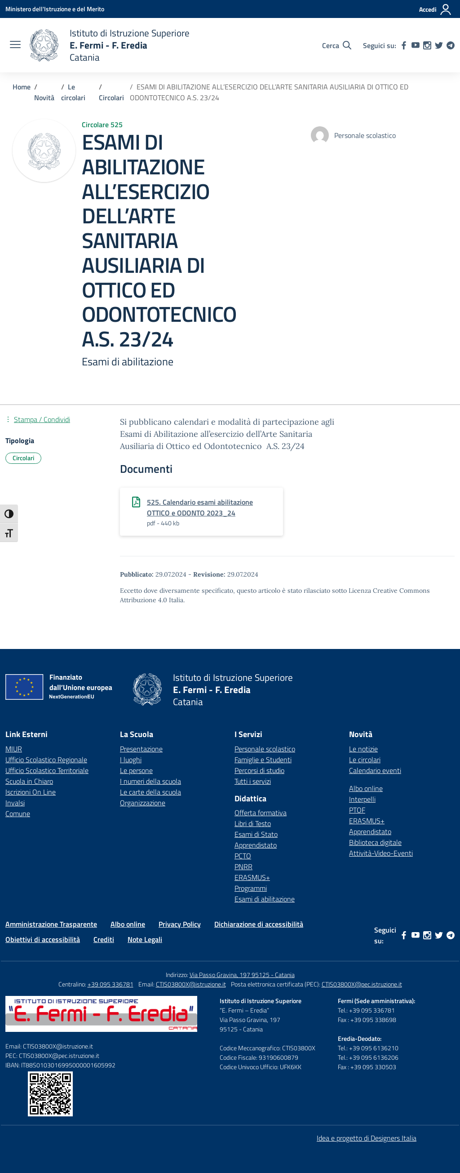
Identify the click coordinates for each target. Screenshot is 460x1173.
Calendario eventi (375, 770)
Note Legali (145, 939)
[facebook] (404, 45)
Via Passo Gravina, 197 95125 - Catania (242, 974)
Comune (17, 813)
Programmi (250, 888)
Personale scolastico (264, 748)
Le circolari (364, 759)
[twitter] (439, 45)
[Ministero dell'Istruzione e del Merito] (54, 8)
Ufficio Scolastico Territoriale (46, 770)
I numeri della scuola (150, 781)
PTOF (357, 809)
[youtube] (415, 45)
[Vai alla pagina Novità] (44, 97)
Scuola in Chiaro (29, 781)
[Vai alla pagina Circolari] (111, 97)
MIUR (13, 748)
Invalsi (15, 802)
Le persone (136, 770)
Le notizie (363, 748)
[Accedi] (435, 9)
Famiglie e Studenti (263, 759)
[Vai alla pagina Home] (22, 86)
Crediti (103, 939)
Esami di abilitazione (264, 898)
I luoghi (131, 759)
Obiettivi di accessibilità (42, 939)
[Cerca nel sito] (336, 45)
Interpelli (362, 799)
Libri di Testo (252, 823)
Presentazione (141, 748)
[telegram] (451, 45)
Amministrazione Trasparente (51, 924)
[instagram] (427, 45)
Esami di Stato (256, 834)
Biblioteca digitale (375, 842)
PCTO (242, 855)
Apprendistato (255, 845)
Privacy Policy (180, 924)
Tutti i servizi (252, 781)
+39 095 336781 (110, 984)
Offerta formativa (260, 812)
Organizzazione (142, 802)
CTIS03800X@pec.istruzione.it (362, 984)
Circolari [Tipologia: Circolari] (23, 457)
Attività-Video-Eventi (381, 853)
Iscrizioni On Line (30, 791)
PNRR (243, 866)
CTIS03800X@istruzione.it (191, 984)
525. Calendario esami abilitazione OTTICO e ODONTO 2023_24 (200, 507)
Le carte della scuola (150, 791)
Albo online (366, 788)
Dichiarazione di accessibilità (258, 924)
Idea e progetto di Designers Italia (366, 1138)
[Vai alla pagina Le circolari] (73, 92)
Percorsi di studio (259, 770)
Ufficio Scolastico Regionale (46, 759)
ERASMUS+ (252, 877)
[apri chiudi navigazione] (15, 45)
